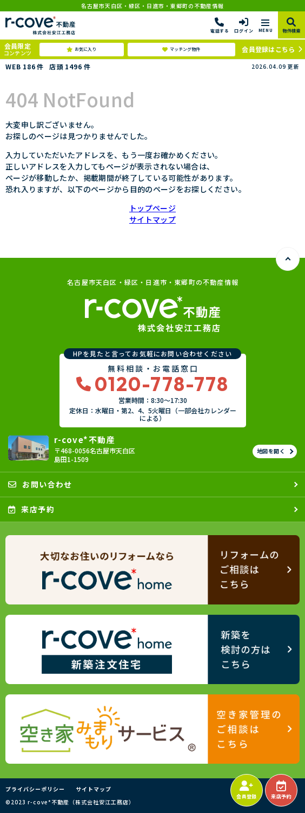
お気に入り (81, 49)
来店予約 (281, 790)
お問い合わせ (40, 484)
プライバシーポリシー (35, 789)
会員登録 (246, 790)
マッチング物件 (181, 49)
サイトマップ (152, 219)
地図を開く (271, 451)
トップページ (152, 208)
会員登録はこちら (268, 49)
